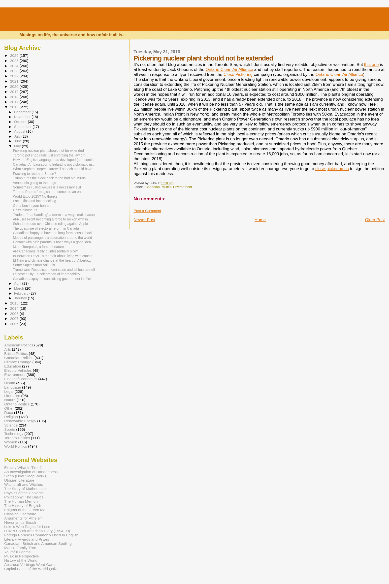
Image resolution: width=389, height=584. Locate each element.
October (21, 122)
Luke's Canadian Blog (79, 21)
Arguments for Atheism (23, 518)
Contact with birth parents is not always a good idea (52, 242)
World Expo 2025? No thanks (35, 196)
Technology (13, 433)
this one (371, 64)
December (23, 112)
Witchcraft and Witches (23, 484)
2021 (14, 81)
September (23, 127)
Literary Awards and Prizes (26, 539)
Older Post (375, 219)
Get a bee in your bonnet (31, 206)
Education (12, 366)
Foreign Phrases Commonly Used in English (41, 535)
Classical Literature (20, 514)
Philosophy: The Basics (23, 497)
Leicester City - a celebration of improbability (46, 274)
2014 (14, 308)
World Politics (15, 446)
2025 (14, 61)
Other (9, 408)
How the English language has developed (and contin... (54, 160)
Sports (9, 429)
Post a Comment (147, 211)
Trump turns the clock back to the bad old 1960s (49, 178)
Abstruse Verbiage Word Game (30, 564)
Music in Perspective (21, 556)
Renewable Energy (20, 421)
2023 (14, 71)
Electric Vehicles (18, 370)
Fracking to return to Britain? (34, 174)
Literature (12, 396)
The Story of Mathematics (25, 489)
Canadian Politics (158, 187)
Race (8, 412)
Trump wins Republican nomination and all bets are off (54, 270)
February (22, 293)
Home (260, 219)
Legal (8, 391)
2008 (14, 313)
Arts (7, 349)
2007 (14, 318)
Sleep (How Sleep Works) (25, 476)
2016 (14, 107)
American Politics (18, 345)
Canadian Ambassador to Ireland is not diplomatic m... (54, 164)
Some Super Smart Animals (34, 265)
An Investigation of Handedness (31, 472)
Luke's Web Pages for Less (27, 526)
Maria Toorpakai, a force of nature (38, 247)
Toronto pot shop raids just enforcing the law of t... (50, 155)
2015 (14, 303)
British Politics (16, 353)
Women (10, 442)
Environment (182, 187)
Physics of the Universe (24, 493)
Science (11, 425)
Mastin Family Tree (20, 548)
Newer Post (144, 219)
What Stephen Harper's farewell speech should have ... (54, 169)
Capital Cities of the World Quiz (30, 569)
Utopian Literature (19, 480)
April (18, 283)
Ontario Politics (17, 404)
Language (12, 387)
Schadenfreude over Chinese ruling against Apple (50, 224)
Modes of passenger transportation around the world (52, 238)
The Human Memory (21, 501)
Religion (11, 417)
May (18, 146)
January (21, 298)
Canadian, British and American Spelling (38, 543)
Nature (10, 400)
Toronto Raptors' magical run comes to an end (48, 192)
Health (9, 383)
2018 (14, 97)
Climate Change (17, 362)
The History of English (22, 505)
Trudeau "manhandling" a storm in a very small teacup (54, 215)
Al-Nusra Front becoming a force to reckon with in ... (52, 219)
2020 (14, 86)
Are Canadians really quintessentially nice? (45, 251)
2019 (14, 92)
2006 (14, 324)
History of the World (20, 560)
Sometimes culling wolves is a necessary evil (47, 187)
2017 (14, 102)
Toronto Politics (17, 438)
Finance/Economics (20, 379)
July (18, 136)
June (18, 141)
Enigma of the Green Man (26, 510)
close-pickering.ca (332, 168)
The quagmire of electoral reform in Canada (46, 228)
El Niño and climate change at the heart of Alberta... (52, 260)
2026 (14, 55)
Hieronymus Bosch (20, 522)
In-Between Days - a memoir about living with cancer (53, 256)
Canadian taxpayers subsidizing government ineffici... (53, 279)
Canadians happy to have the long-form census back (53, 233)
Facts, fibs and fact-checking (34, 201)
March (19, 288)
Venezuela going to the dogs (34, 183)
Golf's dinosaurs (25, 210)
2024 (14, 66)
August (20, 131)
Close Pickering (238, 74)
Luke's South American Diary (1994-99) (37, 531)
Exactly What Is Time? (23, 467)
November (23, 117)
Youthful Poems (17, 552)
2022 (14, 76)
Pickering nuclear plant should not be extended (48, 151)
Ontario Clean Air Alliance (229, 69)
